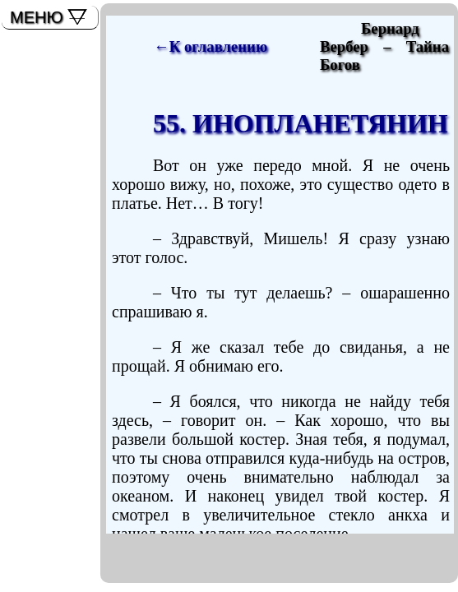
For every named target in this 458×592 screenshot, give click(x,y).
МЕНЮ (36, 17)
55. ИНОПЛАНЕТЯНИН (300, 123)
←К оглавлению (210, 46)
